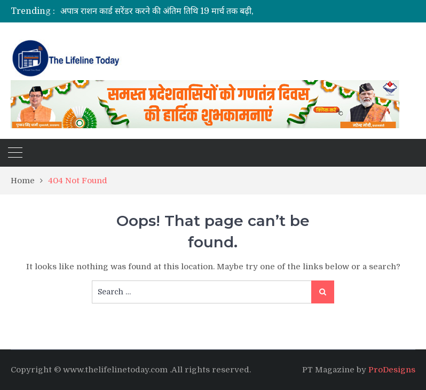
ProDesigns (391, 370)
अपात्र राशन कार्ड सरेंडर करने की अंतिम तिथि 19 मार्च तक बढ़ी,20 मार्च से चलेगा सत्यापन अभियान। (213, 11)
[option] (170, 11)
